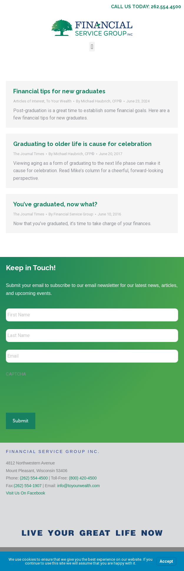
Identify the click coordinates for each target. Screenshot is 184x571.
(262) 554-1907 (28, 485)
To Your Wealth (59, 101)
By (99, 101)
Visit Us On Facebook (25, 493)
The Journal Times (28, 154)
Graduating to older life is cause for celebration (82, 143)
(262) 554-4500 (34, 478)
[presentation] (50, 391)
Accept (166, 561)
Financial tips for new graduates (59, 91)
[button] (92, 47)
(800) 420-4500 (83, 478)
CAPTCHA (16, 374)
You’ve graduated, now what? (55, 204)
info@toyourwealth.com (78, 485)
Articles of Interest (28, 101)
